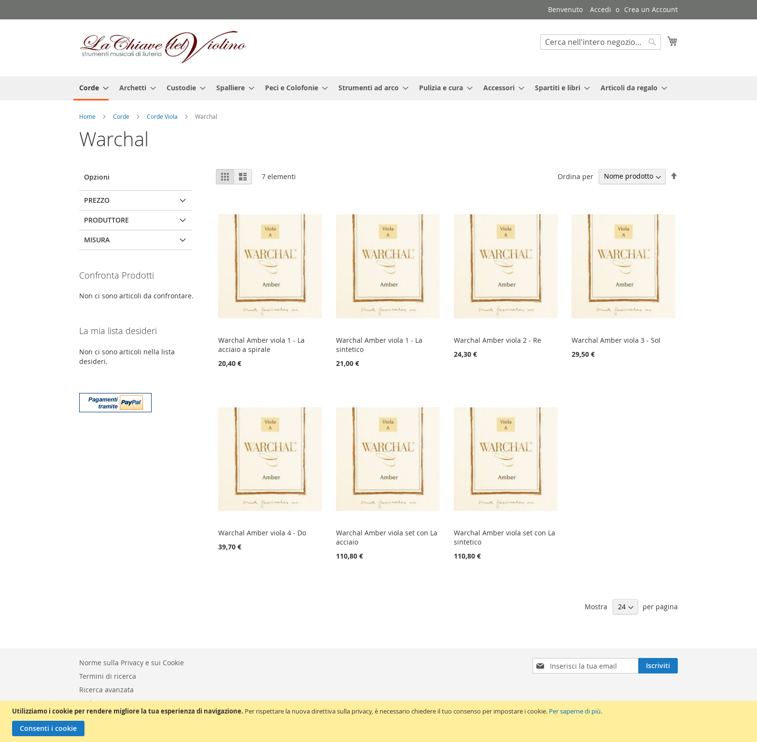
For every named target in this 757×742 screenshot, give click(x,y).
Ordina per (575, 176)
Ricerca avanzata (106, 689)
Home (88, 116)
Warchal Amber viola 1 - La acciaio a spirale (261, 345)
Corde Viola (163, 116)
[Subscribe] (658, 665)
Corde (122, 116)
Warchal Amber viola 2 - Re (497, 340)
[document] (379, 721)
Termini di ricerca (107, 676)
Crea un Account (651, 9)
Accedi (600, 9)
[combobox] (600, 42)
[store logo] (163, 47)
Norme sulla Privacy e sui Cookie (131, 662)
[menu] (378, 88)
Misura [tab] (97, 239)
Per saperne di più (575, 711)
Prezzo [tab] (97, 200)
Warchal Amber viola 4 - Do (262, 532)
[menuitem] (91, 88)
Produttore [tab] (106, 219)
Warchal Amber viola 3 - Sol (616, 340)
